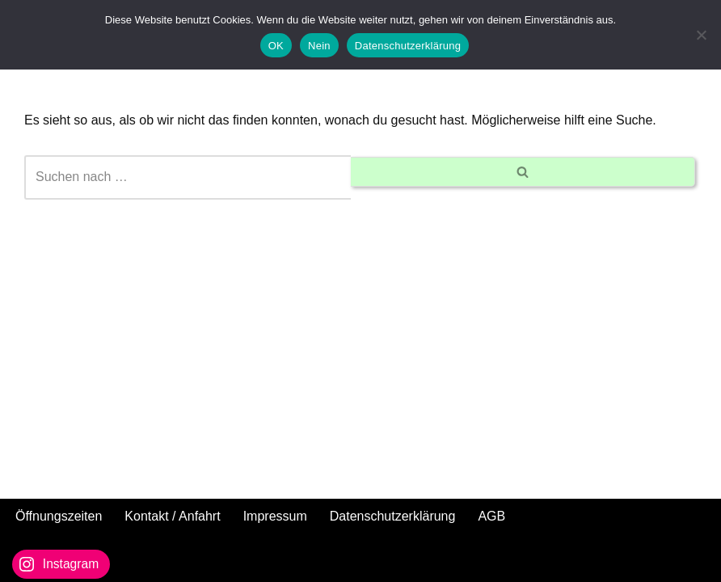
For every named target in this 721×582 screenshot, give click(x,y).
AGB (491, 516)
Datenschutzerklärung (393, 516)
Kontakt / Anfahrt (172, 516)
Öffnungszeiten (58, 516)
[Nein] (701, 35)
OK (276, 46)
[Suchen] (187, 177)
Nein (319, 46)
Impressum (275, 516)
